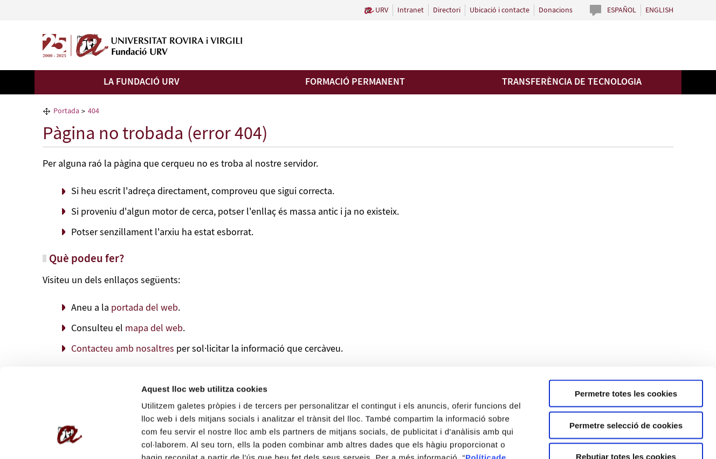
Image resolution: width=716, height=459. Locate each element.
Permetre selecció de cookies (626, 348)
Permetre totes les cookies (626, 316)
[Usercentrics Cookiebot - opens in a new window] (70, 438)
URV (381, 10)
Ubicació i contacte (499, 10)
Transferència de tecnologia (572, 82)
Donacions (556, 10)
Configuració (604, 437)
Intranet (410, 10)
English (659, 10)
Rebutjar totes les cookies (626, 380)
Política (480, 381)
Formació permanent (355, 82)
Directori (446, 10)
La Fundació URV (142, 82)
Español (621, 10)
